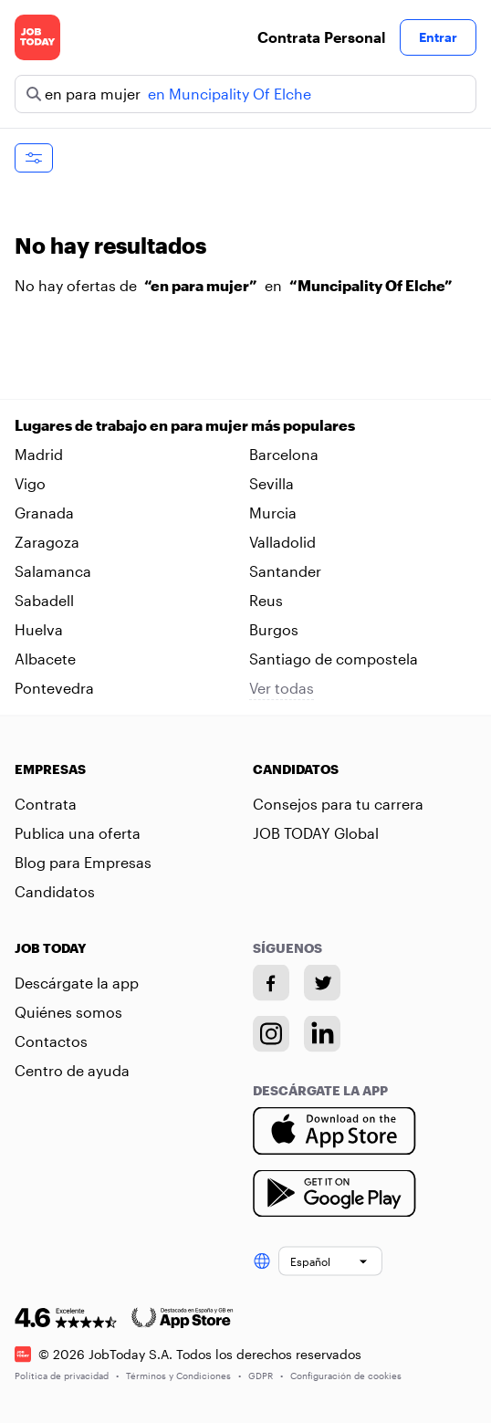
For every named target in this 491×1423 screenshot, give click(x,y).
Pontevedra (54, 687)
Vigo (30, 483)
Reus (266, 600)
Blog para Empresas (83, 862)
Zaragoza (47, 541)
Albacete (45, 658)
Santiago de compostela (333, 658)
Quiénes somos (68, 1011)
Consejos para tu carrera (338, 803)
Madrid (39, 454)
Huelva (39, 629)
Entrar (438, 37)
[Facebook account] (271, 983)
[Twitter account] (322, 983)
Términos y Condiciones (183, 1374)
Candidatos (55, 891)
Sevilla (271, 483)
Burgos (273, 629)
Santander (285, 571)
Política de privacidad (67, 1374)
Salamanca (53, 571)
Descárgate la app (77, 982)
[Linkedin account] (322, 1034)
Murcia (273, 512)
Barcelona (284, 454)
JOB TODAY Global (316, 833)
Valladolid (282, 541)
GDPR (265, 1374)
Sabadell (44, 600)
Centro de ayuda (72, 1070)
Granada (44, 512)
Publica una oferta (78, 833)
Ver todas (281, 687)
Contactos (51, 1041)
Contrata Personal (321, 37)
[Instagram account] (271, 1034)
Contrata (46, 803)
